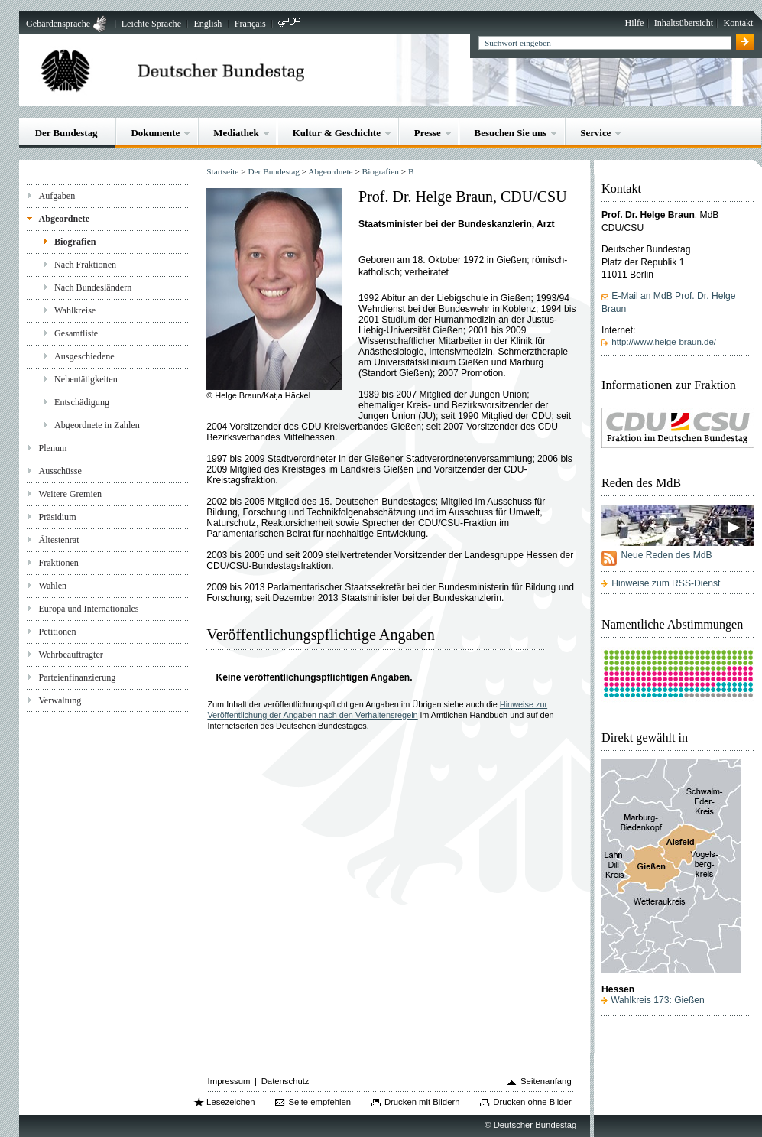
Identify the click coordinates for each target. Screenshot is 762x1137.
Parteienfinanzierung (76, 677)
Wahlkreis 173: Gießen (658, 1000)
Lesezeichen (230, 1101)
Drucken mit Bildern (422, 1101)
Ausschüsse (60, 471)
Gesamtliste (76, 333)
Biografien (75, 241)
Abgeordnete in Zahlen (97, 425)
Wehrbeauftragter (70, 654)
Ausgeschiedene (84, 356)
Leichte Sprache (151, 23)
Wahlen (52, 585)
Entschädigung (81, 402)
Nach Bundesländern (92, 287)
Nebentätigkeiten (86, 379)
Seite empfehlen (319, 1101)
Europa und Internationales (88, 608)
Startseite (222, 171)
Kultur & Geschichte (337, 132)
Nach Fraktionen (85, 264)
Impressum (229, 1081)
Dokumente (155, 132)
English (207, 23)
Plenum (52, 448)
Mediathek (236, 132)
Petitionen (57, 631)
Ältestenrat (58, 539)
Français (250, 23)
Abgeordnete (63, 218)
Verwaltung (59, 700)
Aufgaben (56, 195)
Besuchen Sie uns (511, 132)
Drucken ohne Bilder (532, 1101)
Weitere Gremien (70, 494)
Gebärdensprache (58, 23)
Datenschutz (285, 1081)
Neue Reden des (666, 555)
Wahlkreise (75, 310)
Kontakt (738, 23)
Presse (427, 132)
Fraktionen (58, 562)
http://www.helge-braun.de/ (663, 341)
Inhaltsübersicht (683, 23)
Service (595, 132)
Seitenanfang (546, 1081)
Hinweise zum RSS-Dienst (665, 583)
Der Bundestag (66, 132)
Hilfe (634, 23)
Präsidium (57, 517)
